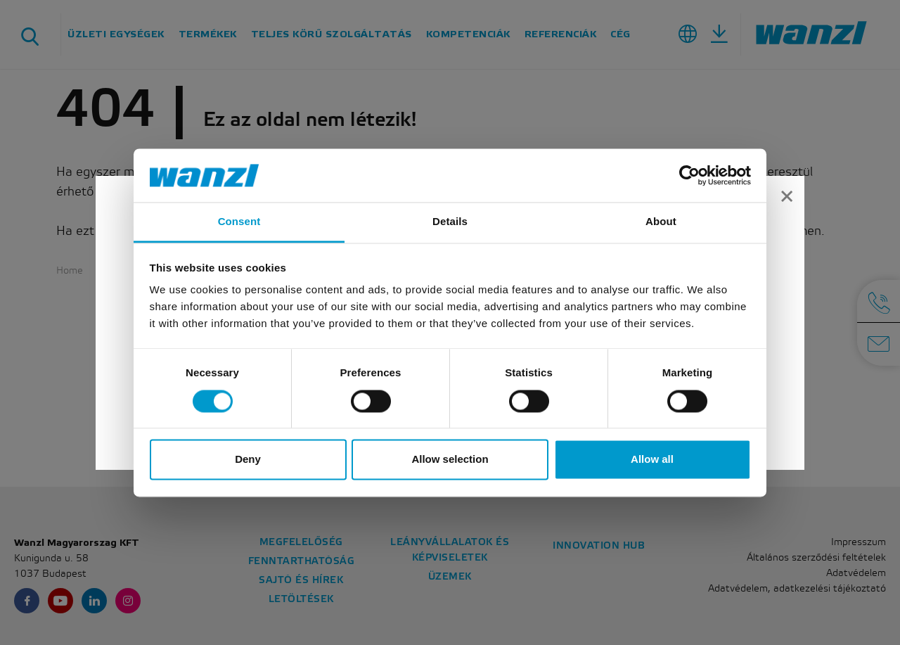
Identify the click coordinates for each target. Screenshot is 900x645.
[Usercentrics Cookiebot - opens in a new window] (689, 175)
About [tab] (660, 222)
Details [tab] (450, 222)
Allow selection (449, 460)
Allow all (652, 460)
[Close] (786, 198)
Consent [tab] (239, 222)
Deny (248, 460)
